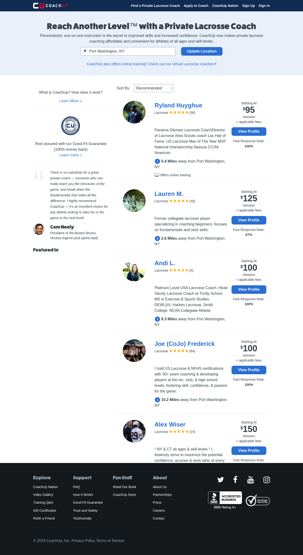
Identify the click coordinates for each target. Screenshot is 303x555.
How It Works (83, 495)
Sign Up (248, 6)
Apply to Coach (196, 6)
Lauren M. (169, 193)
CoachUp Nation (225, 6)
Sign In (264, 6)
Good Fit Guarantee (88, 502)
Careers (159, 510)
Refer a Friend (44, 518)
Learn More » (70, 101)
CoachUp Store (124, 495)
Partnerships (162, 495)
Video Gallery (43, 495)
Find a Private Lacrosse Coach (155, 6)
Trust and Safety (85, 510)
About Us (160, 487)
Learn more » (70, 155)
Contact (159, 518)
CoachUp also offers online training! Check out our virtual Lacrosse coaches (151, 64)
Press (157, 502)
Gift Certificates (44, 510)
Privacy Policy (83, 541)
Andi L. (165, 263)
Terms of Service (110, 541)
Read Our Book (124, 487)
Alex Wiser (170, 424)
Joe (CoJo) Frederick (185, 343)
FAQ (76, 487)
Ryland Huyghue (178, 105)
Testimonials (82, 518)
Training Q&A (43, 502)
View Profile (248, 131)
